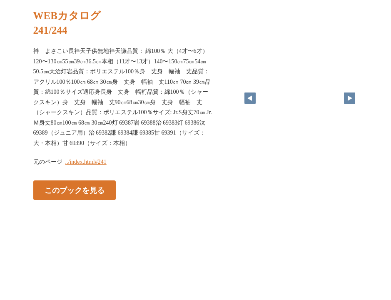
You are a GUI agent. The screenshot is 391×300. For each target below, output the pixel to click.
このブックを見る (75, 190)
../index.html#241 (86, 162)
